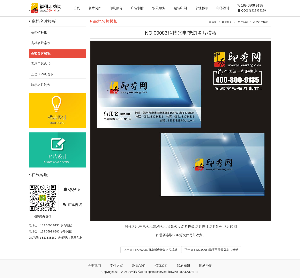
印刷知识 (183, 265)
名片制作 (94, 8)
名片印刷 (243, 22)
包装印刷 (180, 8)
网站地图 (205, 265)
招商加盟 (161, 265)
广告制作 (137, 8)
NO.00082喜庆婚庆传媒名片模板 (156, 249)
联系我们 (138, 265)
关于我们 (94, 265)
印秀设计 (223, 8)
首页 (76, 8)
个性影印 (201, 8)
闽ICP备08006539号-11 (183, 271)
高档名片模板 (260, 22)
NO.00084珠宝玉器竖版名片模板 (217, 249)
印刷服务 (116, 8)
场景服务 (158, 8)
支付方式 (116, 265)
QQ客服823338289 (253, 10)
